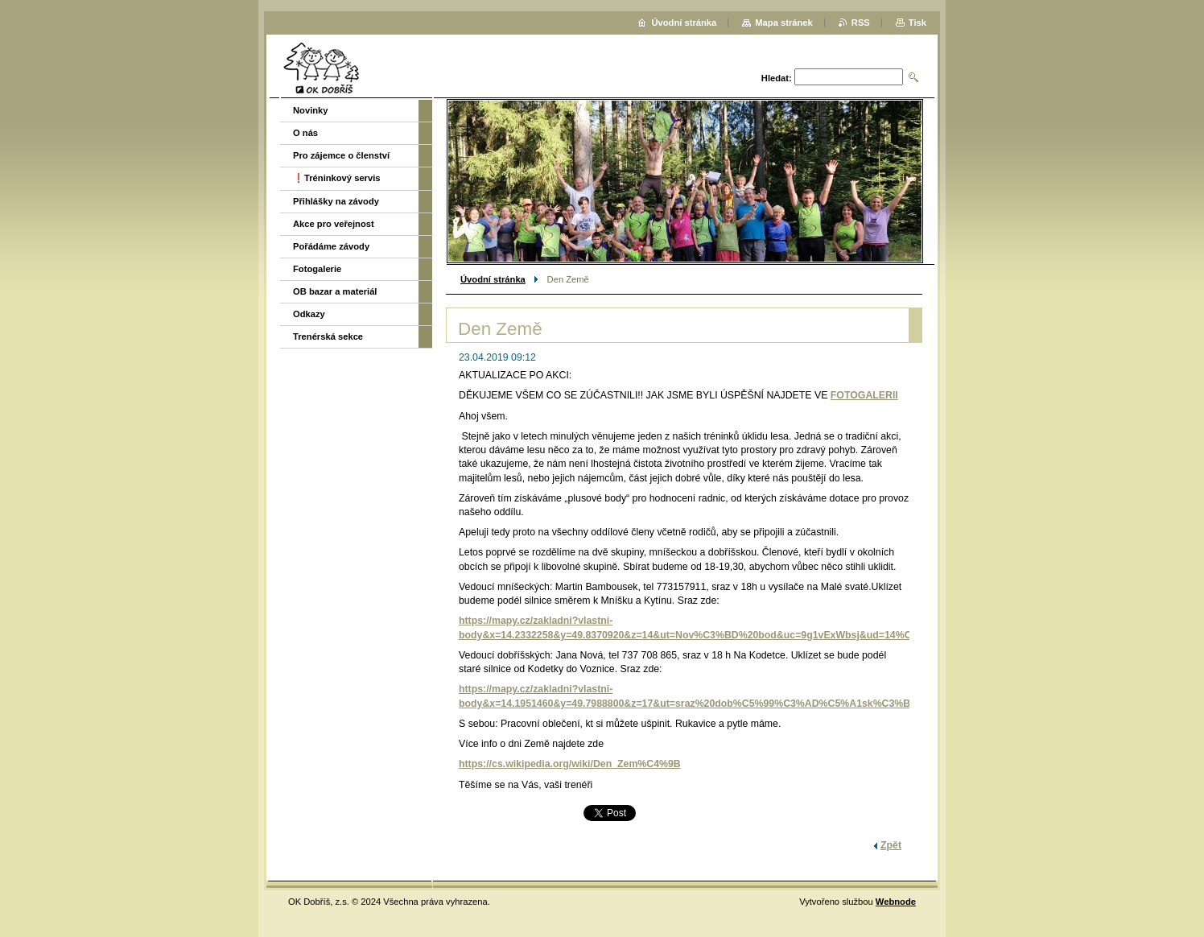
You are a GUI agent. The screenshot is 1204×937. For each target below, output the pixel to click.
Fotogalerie (317, 269)
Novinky (310, 110)
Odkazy (309, 314)
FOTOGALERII (864, 395)
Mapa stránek (784, 22)
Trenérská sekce (328, 336)
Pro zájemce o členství (341, 155)
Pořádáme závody (331, 246)
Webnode (896, 901)
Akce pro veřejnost (333, 224)
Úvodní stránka (493, 279)
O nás (305, 133)
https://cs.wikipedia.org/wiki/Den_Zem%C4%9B (570, 764)
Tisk (917, 22)
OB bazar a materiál (335, 291)
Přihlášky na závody (336, 201)
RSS (860, 22)
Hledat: (776, 78)
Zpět (890, 845)
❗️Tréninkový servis (337, 178)
